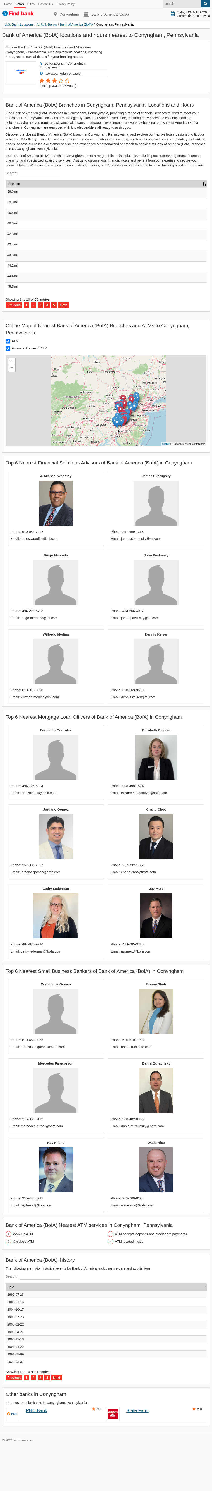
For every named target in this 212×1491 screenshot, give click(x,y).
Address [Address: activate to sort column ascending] (83, 184)
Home (8, 4)
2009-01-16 (15, 1346)
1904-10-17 (15, 1354)
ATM (15, 385)
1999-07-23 (15, 1339)
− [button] (11, 412)
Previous (14, 349)
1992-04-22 (15, 1391)
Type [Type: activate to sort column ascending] (138, 184)
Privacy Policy (66, 4)
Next (63, 349)
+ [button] (11, 405)
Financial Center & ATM (29, 393)
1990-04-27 (15, 1376)
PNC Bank (36, 1454)
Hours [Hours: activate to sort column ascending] (156, 184)
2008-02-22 (15, 1369)
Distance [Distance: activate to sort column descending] (13, 184)
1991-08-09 (15, 1398)
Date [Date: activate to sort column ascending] (10, 1331)
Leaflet (166, 488)
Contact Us (45, 4)
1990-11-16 (15, 1384)
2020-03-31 (15, 1406)
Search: (33, 173)
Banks (20, 4)
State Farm (137, 1454)
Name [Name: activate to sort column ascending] (32, 184)
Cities (31, 4)
